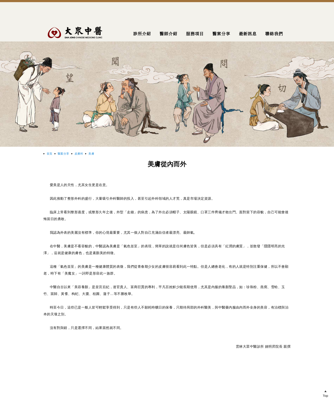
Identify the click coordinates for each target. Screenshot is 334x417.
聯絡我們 (274, 34)
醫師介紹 (166, 34)
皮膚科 (79, 153)
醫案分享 (63, 153)
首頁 (49, 153)
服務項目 (193, 34)
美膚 (91, 153)
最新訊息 (247, 34)
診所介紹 (140, 34)
